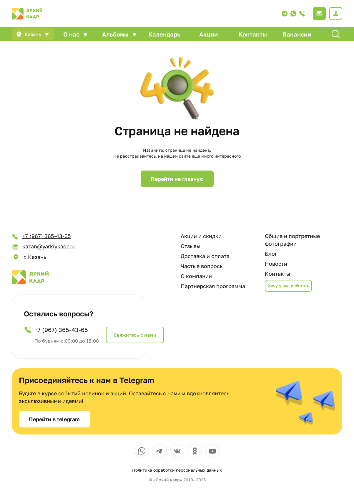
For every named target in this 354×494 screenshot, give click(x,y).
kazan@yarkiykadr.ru (43, 246)
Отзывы (190, 246)
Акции (208, 34)
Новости (276, 263)
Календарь (164, 34)
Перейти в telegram (54, 419)
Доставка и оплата (205, 256)
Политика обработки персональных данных (177, 469)
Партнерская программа (213, 286)
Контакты (252, 34)
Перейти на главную (177, 179)
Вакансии (296, 34)
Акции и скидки (201, 236)
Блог (271, 253)
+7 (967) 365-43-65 (41, 236)
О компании (196, 276)
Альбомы (115, 34)
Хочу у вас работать (288, 285)
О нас (71, 34)
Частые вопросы (202, 266)
